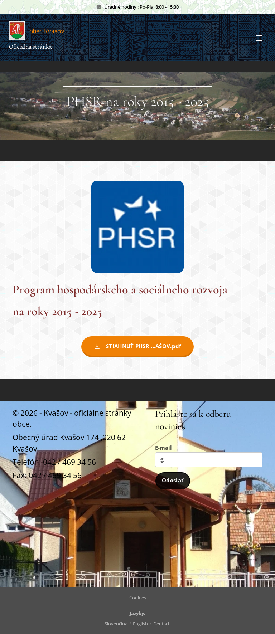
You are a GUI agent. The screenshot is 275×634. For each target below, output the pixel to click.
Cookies (137, 597)
